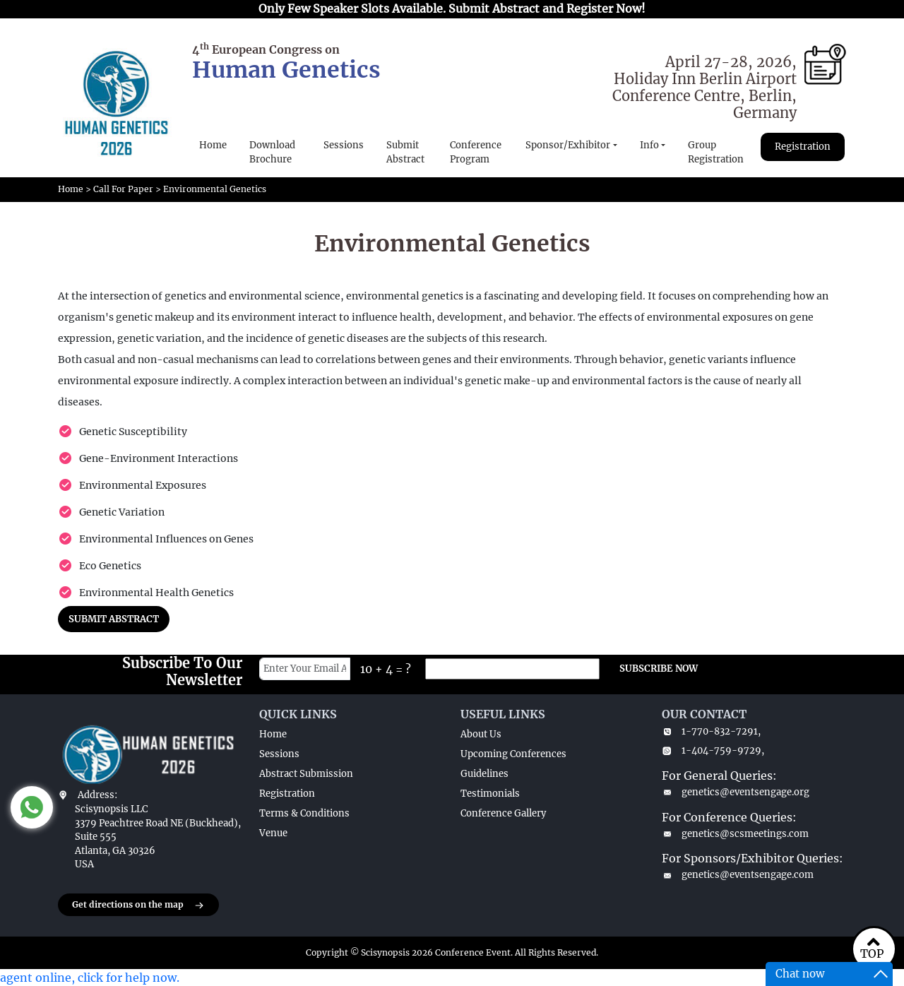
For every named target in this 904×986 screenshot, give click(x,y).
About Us (480, 734)
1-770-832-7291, (711, 731)
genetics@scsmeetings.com (735, 834)
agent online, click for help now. (89, 977)
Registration (803, 147)
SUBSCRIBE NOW (658, 669)
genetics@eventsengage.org (735, 792)
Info (649, 145)
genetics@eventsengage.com (738, 875)
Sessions (343, 145)
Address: (97, 795)
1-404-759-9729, (713, 750)
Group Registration (716, 152)
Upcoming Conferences (513, 754)
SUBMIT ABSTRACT (114, 619)
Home (213, 145)
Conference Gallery (503, 813)
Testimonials (490, 794)
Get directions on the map (138, 905)
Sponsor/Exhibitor (567, 145)
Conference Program (475, 152)
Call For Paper (123, 189)
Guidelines (484, 774)
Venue (273, 833)
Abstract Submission (306, 774)
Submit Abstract (405, 152)
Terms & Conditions (304, 813)
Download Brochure (272, 152)
